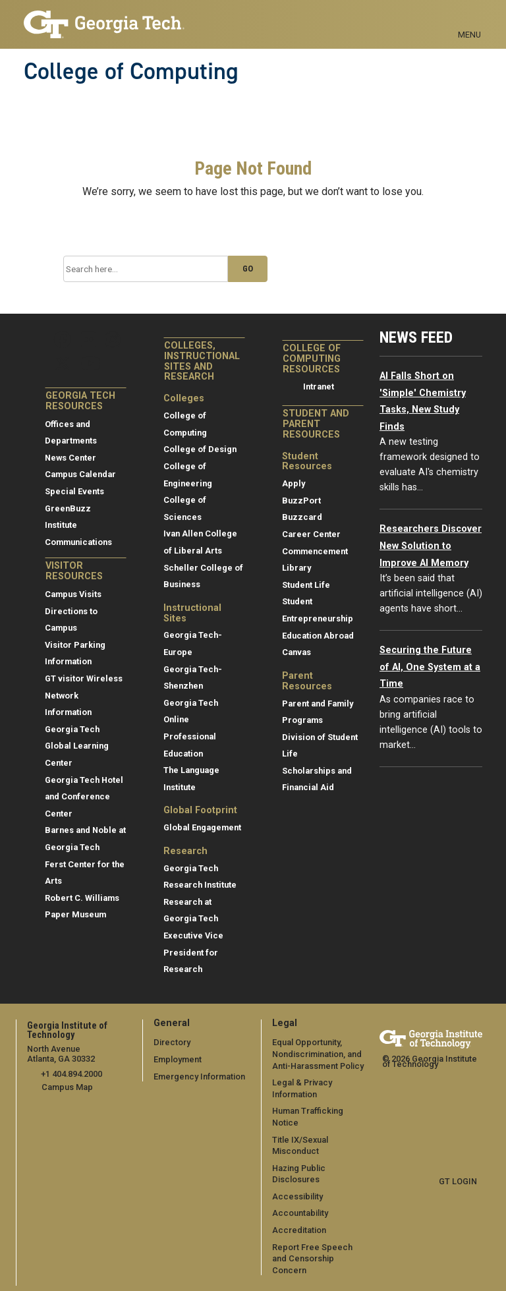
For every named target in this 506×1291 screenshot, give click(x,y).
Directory (172, 1042)
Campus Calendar (80, 474)
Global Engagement (202, 827)
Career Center (311, 534)
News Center (70, 458)
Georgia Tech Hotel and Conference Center (84, 796)
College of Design (200, 449)
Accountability (300, 1213)
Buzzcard (302, 517)
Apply (293, 483)
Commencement (315, 551)
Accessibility (297, 1196)
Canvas (296, 652)
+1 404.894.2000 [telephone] (71, 1074)
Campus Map (67, 1087)
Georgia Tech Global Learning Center (77, 746)
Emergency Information (199, 1076)
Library (296, 568)
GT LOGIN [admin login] (458, 1181)
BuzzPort (301, 500)
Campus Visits (73, 594)
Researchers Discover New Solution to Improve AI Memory (431, 545)
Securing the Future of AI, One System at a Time (430, 667)
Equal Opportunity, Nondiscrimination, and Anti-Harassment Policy (318, 1053)
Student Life (306, 585)
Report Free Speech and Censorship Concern (312, 1258)
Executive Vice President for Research (193, 952)
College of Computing (131, 71)
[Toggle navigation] (469, 20)
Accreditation (299, 1230)
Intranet (318, 386)
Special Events (74, 491)
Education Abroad (318, 636)
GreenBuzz (68, 508)
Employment (178, 1059)
